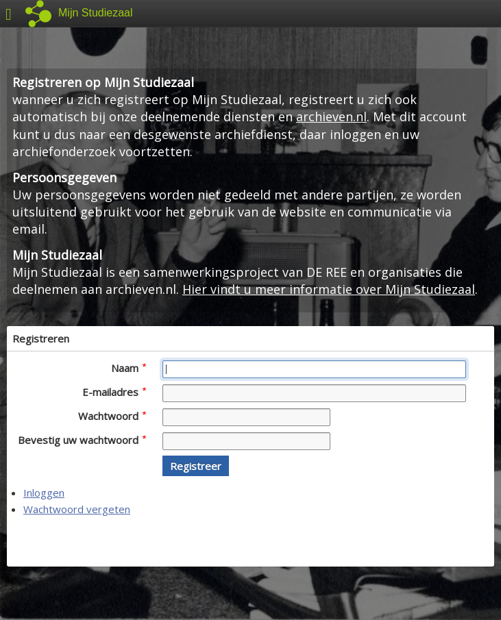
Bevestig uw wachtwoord (82, 440)
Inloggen (43, 492)
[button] (195, 466)
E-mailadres (114, 392)
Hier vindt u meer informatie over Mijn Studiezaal (328, 289)
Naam (128, 368)
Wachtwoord (112, 416)
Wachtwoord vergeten (76, 509)
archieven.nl (331, 116)
